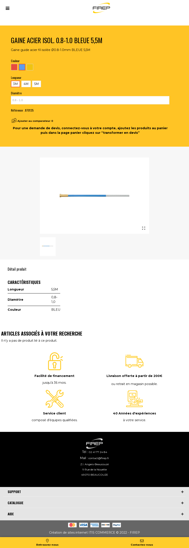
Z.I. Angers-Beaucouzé (94, 464)
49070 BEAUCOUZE (94, 474)
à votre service (134, 420)
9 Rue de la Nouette (94, 469)
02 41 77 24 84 (98, 452)
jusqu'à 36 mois (54, 383)
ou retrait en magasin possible (134, 384)
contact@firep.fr (98, 458)
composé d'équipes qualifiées (54, 420)
